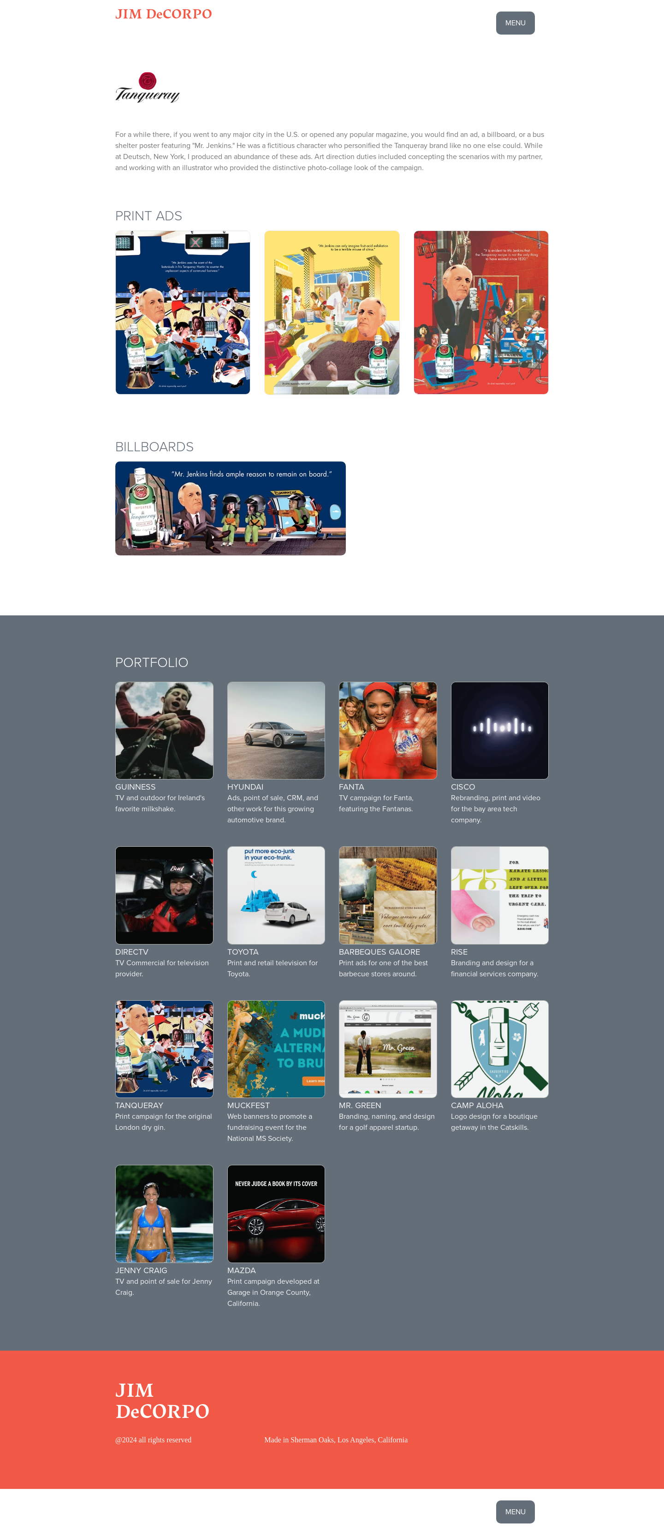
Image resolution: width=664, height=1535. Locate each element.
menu (515, 23)
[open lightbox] (182, 312)
